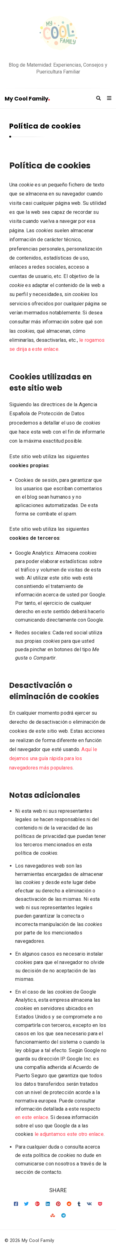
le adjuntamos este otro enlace (69, 1134)
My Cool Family (27, 98)
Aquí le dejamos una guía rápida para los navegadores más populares (53, 758)
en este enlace (31, 1117)
